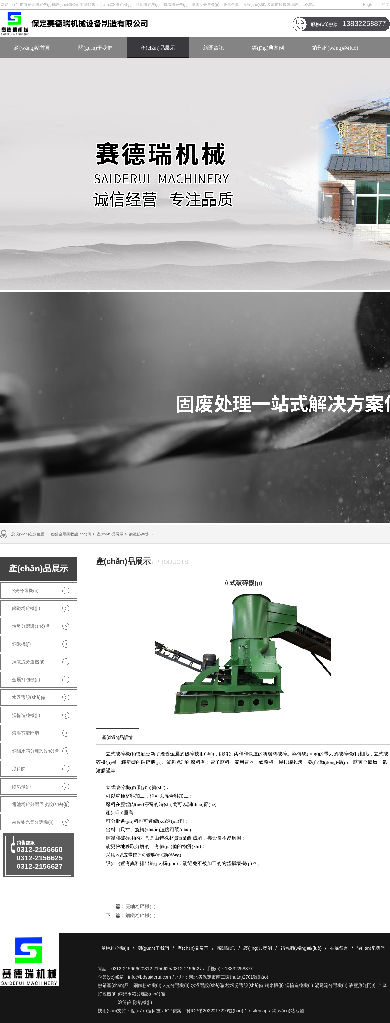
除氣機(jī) (21, 786)
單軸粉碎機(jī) (115, 948)
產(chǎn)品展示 (157, 48)
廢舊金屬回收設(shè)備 (71, 534)
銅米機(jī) (21, 644)
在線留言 (339, 948)
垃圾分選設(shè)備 (31, 626)
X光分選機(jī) (25, 590)
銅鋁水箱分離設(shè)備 (35, 750)
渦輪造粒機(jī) (26, 715)
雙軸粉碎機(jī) (140, 906)
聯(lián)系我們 (371, 948)
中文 (386, 4)
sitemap (260, 1010)
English (369, 4)
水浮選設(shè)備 (28, 697)
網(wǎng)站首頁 (32, 48)
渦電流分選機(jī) (28, 661)
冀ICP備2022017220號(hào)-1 (216, 1010)
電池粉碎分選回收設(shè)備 (40, 804)
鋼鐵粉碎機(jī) (141, 534)
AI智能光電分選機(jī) (33, 822)
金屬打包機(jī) (26, 679)
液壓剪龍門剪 (25, 733)
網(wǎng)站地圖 (288, 1010)
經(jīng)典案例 (268, 48)
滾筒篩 (19, 768)
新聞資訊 (213, 48)
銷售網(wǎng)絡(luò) (335, 48)
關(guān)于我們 (95, 48)
